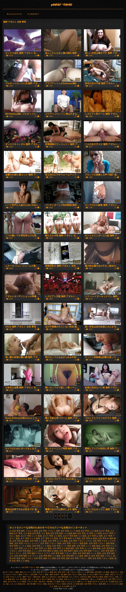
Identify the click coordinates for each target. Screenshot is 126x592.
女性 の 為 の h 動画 (43, 579)
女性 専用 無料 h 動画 (68, 551)
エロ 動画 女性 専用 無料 (52, 533)
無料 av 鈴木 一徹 (56, 575)
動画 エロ (57, 586)
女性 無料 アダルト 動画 (39, 575)
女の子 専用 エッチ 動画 (31, 536)
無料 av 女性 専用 (91, 556)
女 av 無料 (66, 586)
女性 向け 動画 (97, 577)
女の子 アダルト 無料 (11, 572)
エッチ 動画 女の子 (100, 579)
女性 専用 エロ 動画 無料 (63, 548)
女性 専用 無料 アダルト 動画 (64, 553)
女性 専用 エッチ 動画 (41, 546)
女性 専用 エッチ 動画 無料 (64, 546)
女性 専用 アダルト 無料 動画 (101, 543)
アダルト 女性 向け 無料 (82, 577)
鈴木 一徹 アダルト (69, 572)
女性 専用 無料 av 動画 (48, 551)
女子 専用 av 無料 (95, 536)
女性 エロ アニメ (70, 579)
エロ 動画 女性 (20, 584)
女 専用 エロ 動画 (94, 533)
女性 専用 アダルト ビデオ (80, 541)
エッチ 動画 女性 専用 (79, 531)
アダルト (26, 575)
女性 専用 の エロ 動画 (58, 541)
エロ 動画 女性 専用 (31, 533)
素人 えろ (31, 579)
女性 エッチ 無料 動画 (85, 572)
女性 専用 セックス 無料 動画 (88, 548)
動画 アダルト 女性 (111, 577)
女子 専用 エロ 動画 (49, 538)
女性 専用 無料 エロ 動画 (50, 556)
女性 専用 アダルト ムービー (26, 543)
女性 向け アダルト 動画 (57, 584)
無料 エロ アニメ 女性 (28, 572)
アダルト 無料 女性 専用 (58, 531)
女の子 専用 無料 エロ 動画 (75, 536)
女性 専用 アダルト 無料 (63, 4)
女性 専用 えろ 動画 (38, 541)
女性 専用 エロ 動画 (43, 548)
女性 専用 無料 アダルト (89, 551)
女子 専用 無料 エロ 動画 (70, 538)
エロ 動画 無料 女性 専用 (75, 533)
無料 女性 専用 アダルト (76, 558)
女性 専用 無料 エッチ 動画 (89, 553)
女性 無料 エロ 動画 (102, 572)
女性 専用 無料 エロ (65, 577)
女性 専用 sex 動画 (20, 541)
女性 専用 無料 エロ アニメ (26, 556)
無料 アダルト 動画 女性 (32, 577)
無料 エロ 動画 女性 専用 (54, 558)
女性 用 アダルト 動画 (45, 572)
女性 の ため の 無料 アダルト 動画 (96, 575)
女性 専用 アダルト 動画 (50, 543)
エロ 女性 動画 (21, 579)
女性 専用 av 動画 (89, 538)
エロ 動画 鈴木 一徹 (85, 579)
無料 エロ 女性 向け (49, 577)
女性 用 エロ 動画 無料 (75, 584)
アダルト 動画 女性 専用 (36, 531)
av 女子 (73, 586)
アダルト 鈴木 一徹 (34, 582)
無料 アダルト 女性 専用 (31, 558)
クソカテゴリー (33, 14)
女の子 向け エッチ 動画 (17, 582)
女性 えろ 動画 (57, 579)
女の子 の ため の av (100, 582)
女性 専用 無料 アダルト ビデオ (36, 553)
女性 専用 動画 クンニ (27, 551)
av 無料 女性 (113, 582)
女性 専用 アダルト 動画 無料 (75, 543)
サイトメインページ (14, 14)
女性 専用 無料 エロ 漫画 (72, 556)
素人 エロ (9, 584)
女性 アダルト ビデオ (14, 577)
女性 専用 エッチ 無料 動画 (88, 546)
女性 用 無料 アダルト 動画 (37, 584)
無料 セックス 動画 (84, 582)
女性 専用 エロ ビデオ (24, 548)
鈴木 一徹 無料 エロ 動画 (51, 582)
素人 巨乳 (57, 572)
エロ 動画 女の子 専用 (99, 531)
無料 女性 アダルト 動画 (73, 575)
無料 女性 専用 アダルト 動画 (101, 558)
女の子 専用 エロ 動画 (52, 536)
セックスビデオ (113, 584)
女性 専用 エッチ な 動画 (20, 546)
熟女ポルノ (115, 572)
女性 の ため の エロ (68, 582)
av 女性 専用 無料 (17, 531)
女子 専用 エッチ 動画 (30, 538)
